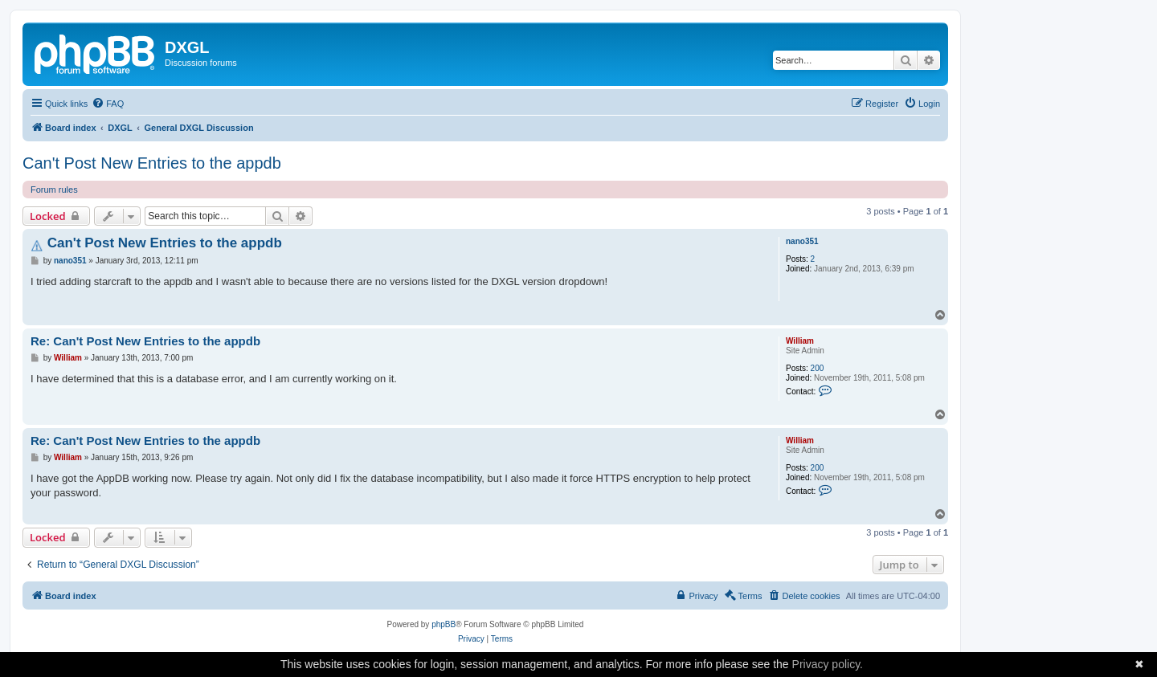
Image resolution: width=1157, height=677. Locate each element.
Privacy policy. (827, 664)
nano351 (802, 241)
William (800, 340)
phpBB (443, 624)
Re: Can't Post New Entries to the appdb (145, 341)
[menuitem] (108, 103)
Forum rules (54, 189)
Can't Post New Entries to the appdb (151, 163)
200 (817, 368)
